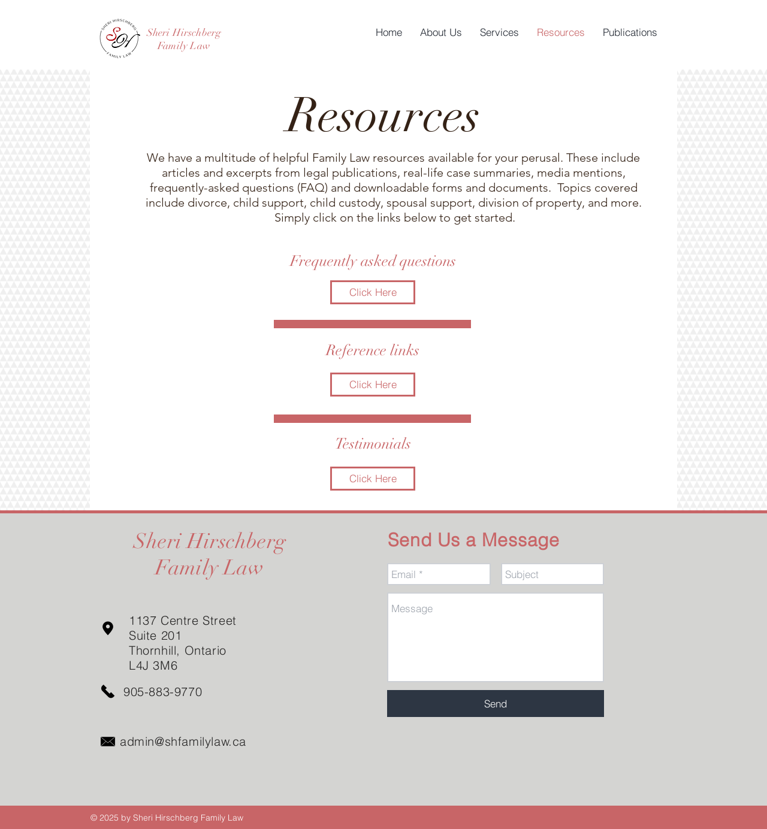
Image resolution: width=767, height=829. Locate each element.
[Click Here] (372, 292)
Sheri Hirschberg (184, 32)
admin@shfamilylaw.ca (183, 741)
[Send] (495, 703)
